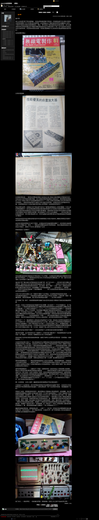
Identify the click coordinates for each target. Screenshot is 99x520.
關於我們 (9, 516)
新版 (16, 3)
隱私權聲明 (29, 516)
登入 (77, 518)
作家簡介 (41, 9)
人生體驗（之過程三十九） (8, 40)
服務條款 (18, 516)
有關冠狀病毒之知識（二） (8, 36)
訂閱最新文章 (24, 6)
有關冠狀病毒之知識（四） (8, 33)
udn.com (57, 516)
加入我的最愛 (17, 6)
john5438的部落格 (6, 3)
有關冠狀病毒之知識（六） (8, 57)
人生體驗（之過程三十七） (8, 43)
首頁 (5, 9)
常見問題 (14, 516)
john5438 (8, 23)
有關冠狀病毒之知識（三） (8, 34)
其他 (70, 503)
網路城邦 (57, 1)
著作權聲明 (23, 516)
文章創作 (14, 9)
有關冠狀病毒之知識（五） (8, 31)
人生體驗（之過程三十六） (8, 44)
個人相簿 (23, 9)
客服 (33, 516)
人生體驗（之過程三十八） (8, 41)
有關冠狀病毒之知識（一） (8, 37)
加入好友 (5, 6)
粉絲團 (14, 518)
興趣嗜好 (66, 503)
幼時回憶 (4, 52)
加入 (80, 518)
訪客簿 (32, 9)
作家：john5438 (6, 5)
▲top (58, 514)
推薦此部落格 (11, 6)
